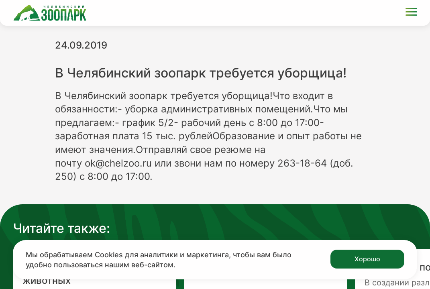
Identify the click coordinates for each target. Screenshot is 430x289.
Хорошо (367, 259)
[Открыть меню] (411, 13)
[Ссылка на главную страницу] (50, 13)
